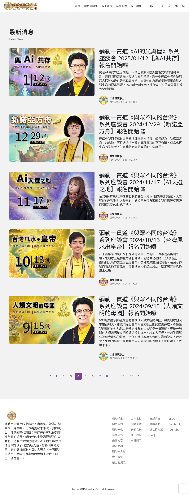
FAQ (152, 435)
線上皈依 (117, 457)
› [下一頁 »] (139, 376)
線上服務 (136, 6)
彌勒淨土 (117, 418)
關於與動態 (91, 6)
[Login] (162, 6)
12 (122, 376)
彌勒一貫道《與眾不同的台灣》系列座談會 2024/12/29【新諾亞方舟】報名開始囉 (141, 124)
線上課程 (136, 435)
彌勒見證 (136, 424)
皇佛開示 (136, 440)
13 (131, 376)
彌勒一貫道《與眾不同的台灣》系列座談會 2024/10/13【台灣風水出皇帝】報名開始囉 (141, 240)
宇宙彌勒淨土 (117, 98)
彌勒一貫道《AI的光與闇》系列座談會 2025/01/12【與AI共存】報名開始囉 (141, 58)
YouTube (173, 429)
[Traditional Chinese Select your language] (176, 6)
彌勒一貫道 (119, 451)
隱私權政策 (156, 429)
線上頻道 (107, 6)
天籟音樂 (136, 429)
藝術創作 (121, 6)
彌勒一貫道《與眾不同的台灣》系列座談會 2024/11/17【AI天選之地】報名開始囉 (141, 182)
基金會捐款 (119, 462)
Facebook (174, 424)
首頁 (77, 6)
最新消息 (155, 418)
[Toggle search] (169, 6)
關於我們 (117, 424)
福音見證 (117, 446)
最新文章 (117, 440)
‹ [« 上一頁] (50, 376)
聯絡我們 (155, 424)
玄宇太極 (136, 418)
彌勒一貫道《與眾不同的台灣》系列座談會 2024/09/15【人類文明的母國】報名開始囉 (141, 306)
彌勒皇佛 (117, 429)
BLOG (149, 6)
